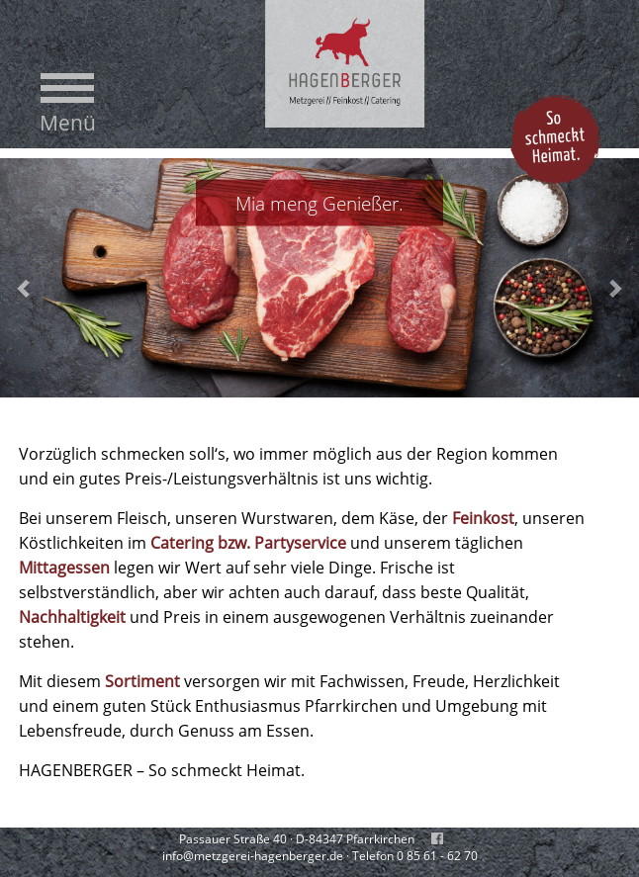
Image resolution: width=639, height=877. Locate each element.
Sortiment (142, 681)
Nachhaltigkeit (72, 617)
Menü (68, 122)
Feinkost (483, 518)
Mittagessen (64, 567)
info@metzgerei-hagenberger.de (252, 855)
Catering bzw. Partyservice (248, 543)
